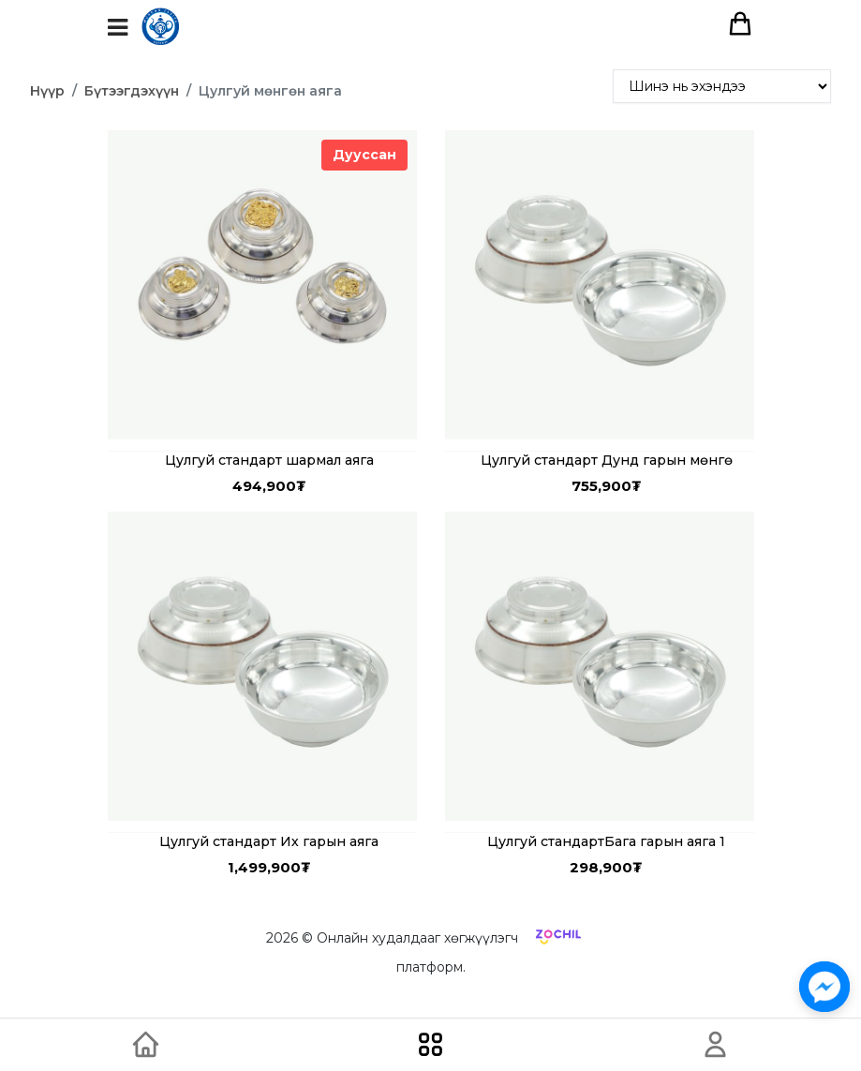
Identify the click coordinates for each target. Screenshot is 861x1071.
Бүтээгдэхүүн (131, 90)
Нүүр (47, 90)
